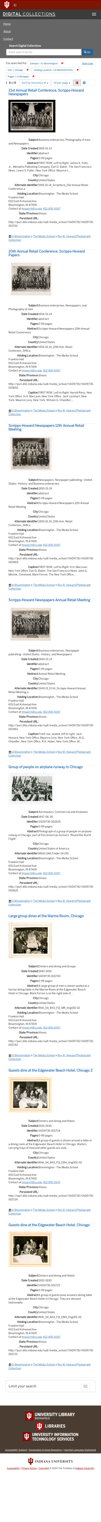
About (7, 31)
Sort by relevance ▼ (35, 83)
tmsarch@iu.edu (32, 208)
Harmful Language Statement (80, 1450)
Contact (8, 39)
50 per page (62, 83)
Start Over (87, 63)
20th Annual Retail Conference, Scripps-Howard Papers (46, 253)
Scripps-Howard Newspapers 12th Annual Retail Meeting (46, 427)
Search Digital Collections (25, 45)
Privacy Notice (29, 1468)
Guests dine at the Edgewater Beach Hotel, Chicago (49, 1225)
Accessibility (13, 1468)
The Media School (44, 236)
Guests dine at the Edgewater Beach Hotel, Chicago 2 (50, 1070)
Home (7, 24)
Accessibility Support (16, 1450)
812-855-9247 (51, 208)
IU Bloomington (20, 236)
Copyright (44, 1468)
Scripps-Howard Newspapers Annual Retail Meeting (49, 600)
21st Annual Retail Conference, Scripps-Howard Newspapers (46, 92)
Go (87, 52)
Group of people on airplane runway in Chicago (45, 767)
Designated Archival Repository (45, 1450)
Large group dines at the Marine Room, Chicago (46, 916)
